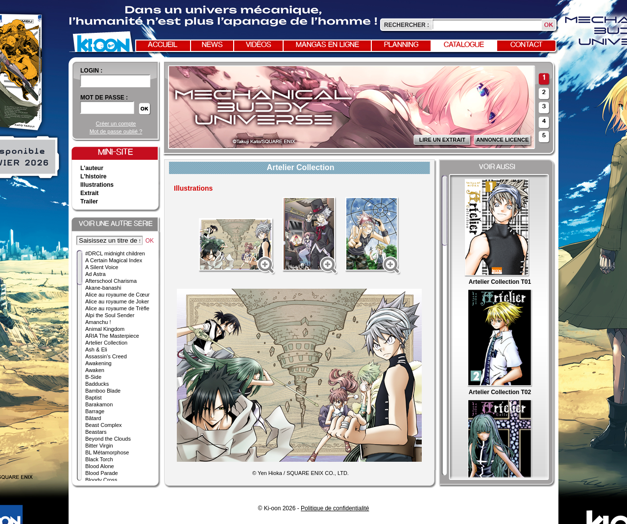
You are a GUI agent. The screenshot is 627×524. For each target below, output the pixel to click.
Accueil (162, 45)
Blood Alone (99, 466)
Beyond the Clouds (108, 439)
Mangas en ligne (327, 45)
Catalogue (464, 45)
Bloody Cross (101, 480)
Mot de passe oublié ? (116, 131)
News (212, 45)
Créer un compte (116, 123)
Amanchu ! (98, 322)
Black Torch (99, 459)
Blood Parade (101, 473)
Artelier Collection (106, 343)
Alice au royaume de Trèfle (117, 308)
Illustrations (97, 184)
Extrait (89, 193)
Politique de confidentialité (335, 508)
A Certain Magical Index (113, 260)
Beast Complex (103, 425)
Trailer (89, 201)
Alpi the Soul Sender (109, 315)
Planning (401, 45)
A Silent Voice (101, 267)
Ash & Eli (96, 349)
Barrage (94, 411)
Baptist (93, 397)
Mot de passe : (104, 97)
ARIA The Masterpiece (112, 336)
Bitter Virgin (99, 446)
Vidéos (258, 45)
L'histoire (93, 176)
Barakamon (99, 404)
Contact (526, 45)
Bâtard (93, 418)
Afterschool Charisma (111, 281)
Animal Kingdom (104, 329)
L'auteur (91, 168)
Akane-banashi (103, 288)
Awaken (94, 370)
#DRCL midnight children (115, 253)
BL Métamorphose (107, 452)
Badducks (97, 384)
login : (91, 70)
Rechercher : (406, 25)
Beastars (95, 432)
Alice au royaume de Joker (117, 301)
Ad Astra (95, 274)
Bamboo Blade (103, 391)
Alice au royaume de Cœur (117, 295)
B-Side (93, 377)
